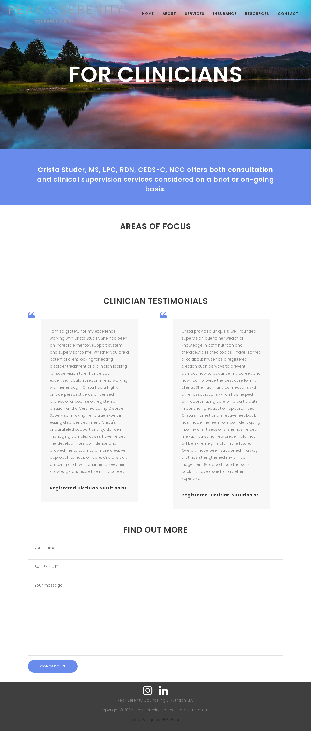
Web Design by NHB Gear (155, 719)
